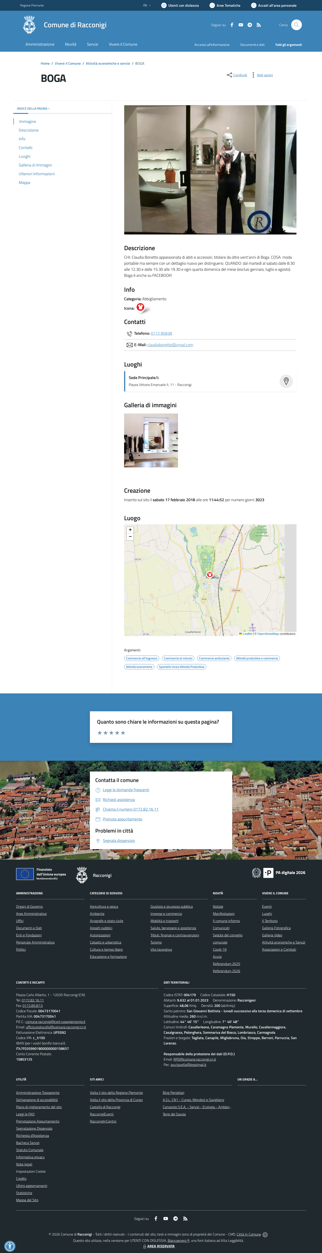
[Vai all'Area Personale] (274, 5)
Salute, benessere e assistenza (173, 928)
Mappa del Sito (27, 1200)
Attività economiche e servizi (108, 63)
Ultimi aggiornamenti (31, 1185)
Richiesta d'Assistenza (32, 1135)
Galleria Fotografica (276, 928)
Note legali (24, 1164)
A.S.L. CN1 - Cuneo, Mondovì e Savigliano (193, 1099)
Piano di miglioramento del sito (39, 1107)
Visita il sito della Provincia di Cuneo (116, 1099)
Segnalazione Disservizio (34, 1128)
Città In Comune (249, 1234)
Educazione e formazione (108, 956)
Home (45, 63)
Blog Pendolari (173, 1092)
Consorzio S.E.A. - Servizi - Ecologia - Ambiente (198, 1107)
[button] (212, 575)
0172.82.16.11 (33, 1000)
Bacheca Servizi (27, 1142)
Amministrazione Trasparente (37, 1092)
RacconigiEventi (102, 1114)
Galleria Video (272, 935)
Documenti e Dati (29, 928)
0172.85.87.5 (33, 1005)
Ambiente (97, 913)
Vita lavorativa (161, 949)
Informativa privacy (30, 1157)
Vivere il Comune (68, 63)
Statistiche (24, 1192)
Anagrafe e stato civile (106, 920)
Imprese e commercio (166, 913)
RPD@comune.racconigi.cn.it (195, 1059)
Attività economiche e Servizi (283, 942)
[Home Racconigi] (63, 25)
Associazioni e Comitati (279, 949)
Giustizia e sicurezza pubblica (171, 906)
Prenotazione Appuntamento (37, 1121)
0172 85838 (161, 333)
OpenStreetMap (268, 633)
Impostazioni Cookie (31, 1171)
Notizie (218, 906)
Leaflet (245, 633)
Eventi (267, 906)
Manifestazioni (224, 913)
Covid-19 (220, 949)
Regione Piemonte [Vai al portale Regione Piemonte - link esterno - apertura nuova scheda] (32, 5)
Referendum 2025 (226, 963)
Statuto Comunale (29, 1150)
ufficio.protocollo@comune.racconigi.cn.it (56, 1027)
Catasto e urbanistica (105, 942)
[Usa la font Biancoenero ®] (180, 5)
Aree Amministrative (31, 913)
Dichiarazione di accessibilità (37, 1099)
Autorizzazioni (100, 935)
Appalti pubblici (101, 928)
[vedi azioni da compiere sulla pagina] (261, 75)
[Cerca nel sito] (296, 24)
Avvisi (217, 956)
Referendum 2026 (226, 971)
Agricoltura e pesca (104, 906)
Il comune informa (226, 920)
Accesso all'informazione (212, 44)
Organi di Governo (29, 906)
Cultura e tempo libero (106, 949)
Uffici (19, 920)
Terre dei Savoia (174, 1114)
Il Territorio (270, 920)
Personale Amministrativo (35, 942)
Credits (21, 1178)
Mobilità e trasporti (164, 920)
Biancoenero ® (178, 1240)
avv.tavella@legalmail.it (188, 1064)
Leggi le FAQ (25, 1114)
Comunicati (221, 928)
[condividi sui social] (236, 75)
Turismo (156, 942)
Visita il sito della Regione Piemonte (116, 1092)
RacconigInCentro (103, 1121)
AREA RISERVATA (158, 1246)
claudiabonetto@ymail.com (170, 345)
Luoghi (267, 913)
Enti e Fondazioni (29, 935)
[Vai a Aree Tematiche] (225, 5)
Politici (21, 949)
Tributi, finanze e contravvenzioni (174, 935)
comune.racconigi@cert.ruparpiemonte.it (55, 1021)
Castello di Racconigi (105, 1107)
